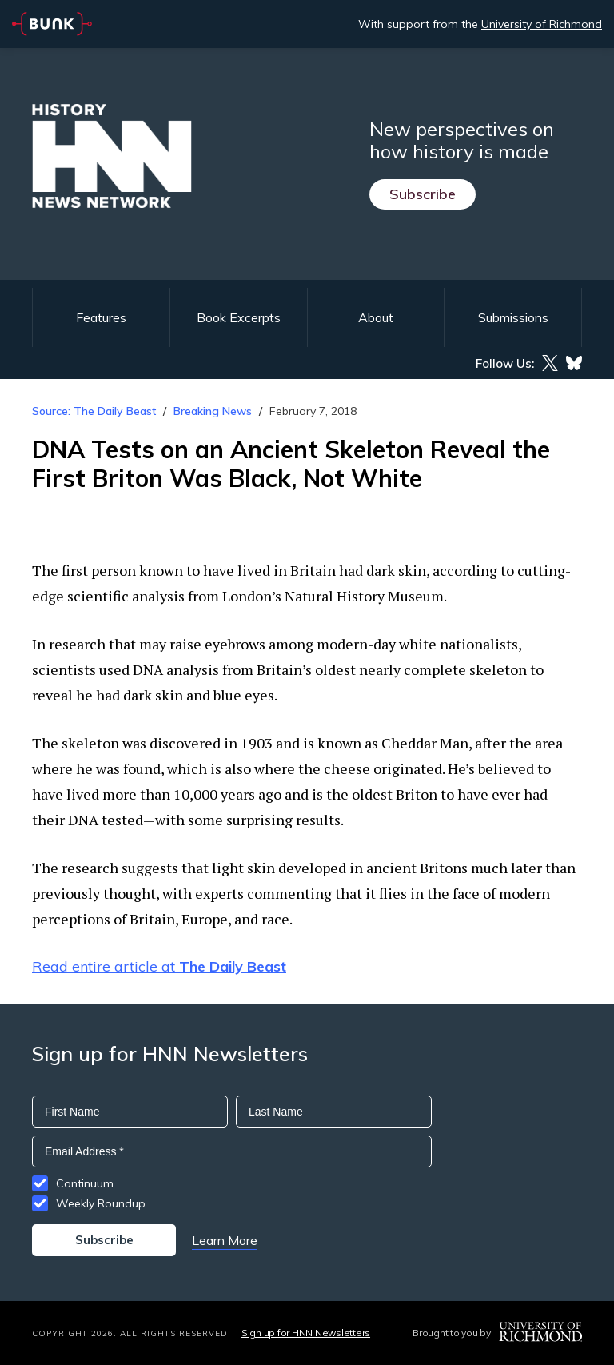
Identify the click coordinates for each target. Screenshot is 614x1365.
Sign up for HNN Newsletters (305, 1333)
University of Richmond (541, 24)
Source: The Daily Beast (94, 411)
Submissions (513, 317)
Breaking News (212, 411)
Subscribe (422, 194)
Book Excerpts (239, 317)
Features (101, 317)
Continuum (85, 1183)
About (375, 317)
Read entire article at (159, 966)
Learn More (224, 1240)
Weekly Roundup (101, 1203)
